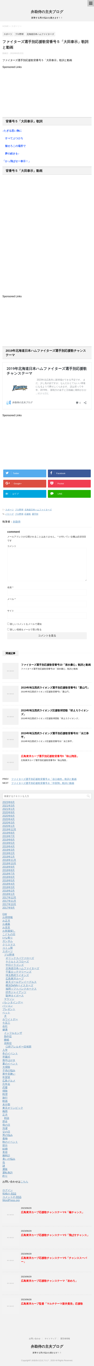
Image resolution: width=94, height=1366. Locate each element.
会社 (5, 1026)
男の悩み (7, 1135)
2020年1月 (8, 826)
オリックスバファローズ (20, 958)
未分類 (6, 1104)
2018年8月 (8, 870)
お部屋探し (8, 931)
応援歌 (28, 514)
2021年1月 (8, 809)
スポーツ (9, 509)
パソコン (7, 1005)
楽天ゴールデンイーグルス (21, 982)
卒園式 (6, 1056)
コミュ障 (7, 948)
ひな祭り (7, 937)
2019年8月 (8, 832)
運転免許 (7, 1172)
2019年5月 (8, 843)
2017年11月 (9, 901)
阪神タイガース (15, 995)
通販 (5, 1169)
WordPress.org (11, 1200)
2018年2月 (8, 890)
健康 (5, 1029)
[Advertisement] (47, 91)
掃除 (5, 1090)
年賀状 (6, 1077)
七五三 (6, 1022)
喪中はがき (8, 1060)
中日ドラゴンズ (15, 965)
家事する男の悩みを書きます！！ (47, 1353)
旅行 (5, 1097)
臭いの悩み (8, 1159)
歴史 (5, 1121)
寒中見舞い (8, 1073)
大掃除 (6, 1067)
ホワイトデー (10, 1019)
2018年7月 (8, 873)
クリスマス (8, 944)
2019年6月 (8, 839)
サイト (10, 610)
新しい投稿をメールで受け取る (26, 629)
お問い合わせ (34, 1338)
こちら (24, 1181)
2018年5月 (8, 880)
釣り (5, 1176)
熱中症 (8, 1036)
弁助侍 (16, 521)
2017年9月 (8, 907)
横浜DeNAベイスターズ (19, 985)
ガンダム (7, 941)
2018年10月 (9, 863)
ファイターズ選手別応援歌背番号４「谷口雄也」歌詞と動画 (44, 779)
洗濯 (5, 1128)
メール (11, 599)
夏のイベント (10, 1063)
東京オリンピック (12, 1108)
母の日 (6, 1125)
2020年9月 (8, 812)
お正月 (6, 920)
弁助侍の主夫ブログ (47, 12)
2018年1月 (8, 894)
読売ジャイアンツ (16, 992)
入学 (5, 1050)
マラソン (9, 999)
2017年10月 (9, 904)
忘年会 (6, 1084)
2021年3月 (8, 805)
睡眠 (6, 1039)
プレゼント (8, 1009)
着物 (5, 1138)
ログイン (7, 1190)
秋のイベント (10, 1142)
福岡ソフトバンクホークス (21, 988)
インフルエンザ (13, 1033)
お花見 (6, 927)
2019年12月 (9, 829)
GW (4, 914)
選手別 (35, 514)
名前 (10, 587)
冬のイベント (10, 1053)
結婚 (5, 1148)
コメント (11, 546)
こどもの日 (8, 934)
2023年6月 (8, 802)
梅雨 (5, 1111)
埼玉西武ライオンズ (17, 975)
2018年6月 (8, 877)
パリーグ (9, 514)
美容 (5, 1152)
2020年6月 (8, 815)
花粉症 (8, 1043)
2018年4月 (8, 884)
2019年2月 (8, 853)
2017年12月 (9, 897)
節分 (5, 1145)
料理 (5, 1094)
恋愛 (5, 1087)
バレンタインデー (12, 1002)
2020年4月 (8, 819)
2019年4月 (8, 846)
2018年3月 (8, 887)
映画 (5, 1101)
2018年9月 (8, 867)
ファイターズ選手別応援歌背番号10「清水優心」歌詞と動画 (56, 664)
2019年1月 (8, 856)
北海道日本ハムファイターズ (38, 509)
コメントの (11, 1197)
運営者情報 (65, 1338)
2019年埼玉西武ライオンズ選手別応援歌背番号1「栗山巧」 (55, 687)
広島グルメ (8, 1080)
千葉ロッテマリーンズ (18, 971)
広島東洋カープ (15, 978)
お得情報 (7, 917)
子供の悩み (8, 1070)
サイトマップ (50, 1338)
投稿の (9, 1193)
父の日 (6, 1131)
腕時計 (6, 1155)
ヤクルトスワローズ (17, 961)
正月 (5, 1114)
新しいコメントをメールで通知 (26, 624)
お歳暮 (6, 924)
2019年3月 (8, 849)
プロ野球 (19, 509)
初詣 (6, 1118)
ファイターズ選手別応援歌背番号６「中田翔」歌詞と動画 (42, 783)
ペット (6, 1012)
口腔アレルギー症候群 (18, 1046)
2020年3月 (8, 822)
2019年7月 (8, 836)
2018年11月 (9, 860)
